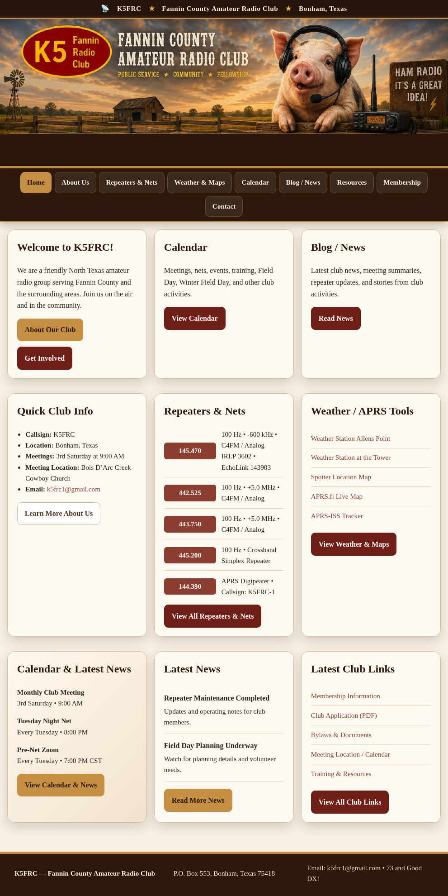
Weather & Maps (199, 182)
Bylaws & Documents (341, 735)
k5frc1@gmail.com (73, 489)
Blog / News (303, 182)
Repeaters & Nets (131, 182)
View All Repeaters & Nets (213, 616)
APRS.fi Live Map (337, 496)
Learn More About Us (59, 513)
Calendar (255, 182)
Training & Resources (341, 773)
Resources (352, 182)
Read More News (198, 800)
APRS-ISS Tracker (337, 515)
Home (36, 182)
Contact (224, 206)
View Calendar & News (61, 785)
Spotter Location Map (341, 477)
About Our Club (50, 330)
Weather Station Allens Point (351, 438)
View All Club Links (350, 802)
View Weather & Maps (354, 544)
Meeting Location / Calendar (350, 754)
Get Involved (45, 358)
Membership (402, 182)
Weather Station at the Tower (351, 457)
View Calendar (195, 318)
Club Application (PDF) (344, 715)
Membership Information (345, 696)
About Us (75, 182)
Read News (336, 318)
